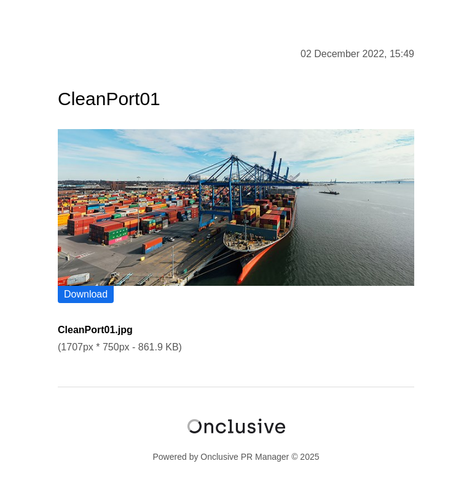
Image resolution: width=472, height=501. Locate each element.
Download (86, 294)
